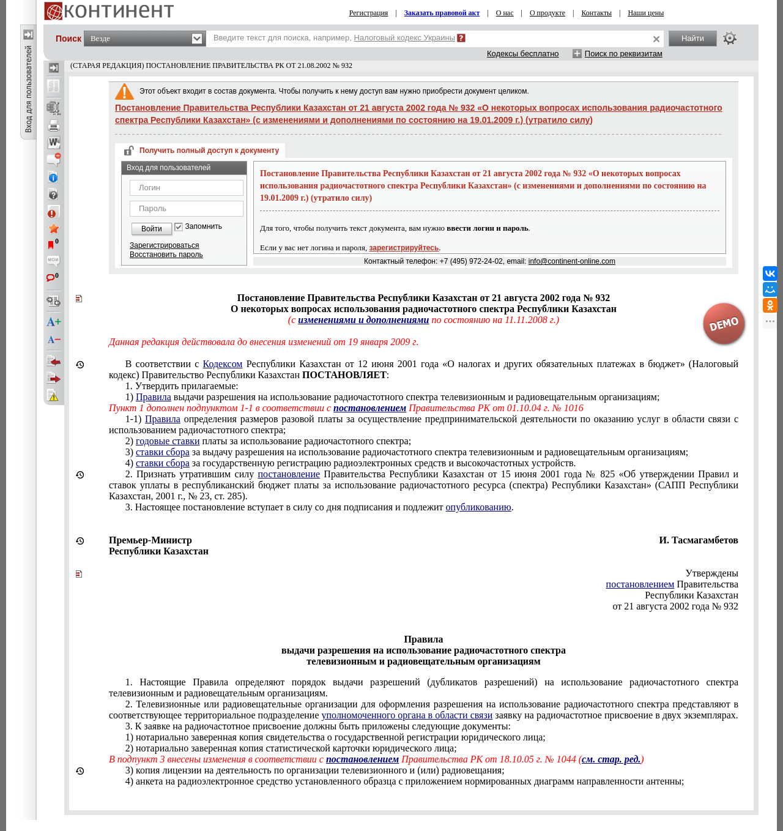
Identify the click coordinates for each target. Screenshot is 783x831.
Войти (151, 229)
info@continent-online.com (572, 261)
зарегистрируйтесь (404, 248)
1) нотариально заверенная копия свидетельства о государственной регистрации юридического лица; (335, 737)
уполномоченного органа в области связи (407, 715)
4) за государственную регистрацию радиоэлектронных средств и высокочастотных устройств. (350, 463)
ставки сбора (163, 452)
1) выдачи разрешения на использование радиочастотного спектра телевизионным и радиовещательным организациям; (392, 397)
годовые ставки (168, 441)
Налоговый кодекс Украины (405, 37)
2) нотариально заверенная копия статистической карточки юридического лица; (291, 748)
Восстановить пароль (166, 254)
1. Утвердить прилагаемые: (182, 386)
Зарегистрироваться (164, 245)
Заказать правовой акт (442, 13)
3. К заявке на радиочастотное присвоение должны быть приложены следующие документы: (318, 726)
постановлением (640, 584)
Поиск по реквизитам (623, 53)
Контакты (596, 13)
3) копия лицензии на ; (315, 770)
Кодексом (223, 364)
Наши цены (646, 13)
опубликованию (478, 507)
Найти (692, 38)
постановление (289, 474)
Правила (153, 397)
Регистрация (368, 13)
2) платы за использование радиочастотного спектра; (268, 441)
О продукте (547, 13)
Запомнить (203, 227)
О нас (505, 13)
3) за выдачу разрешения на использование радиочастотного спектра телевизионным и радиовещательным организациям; (407, 452)
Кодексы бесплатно (523, 53)
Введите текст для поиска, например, (334, 37)
